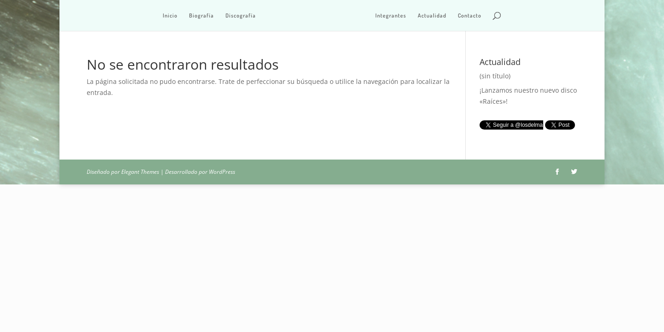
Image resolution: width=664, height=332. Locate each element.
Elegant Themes (140, 172)
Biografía (201, 15)
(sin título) (495, 75)
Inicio (170, 15)
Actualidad (432, 15)
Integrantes (390, 15)
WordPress (222, 172)
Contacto (469, 15)
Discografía (240, 15)
